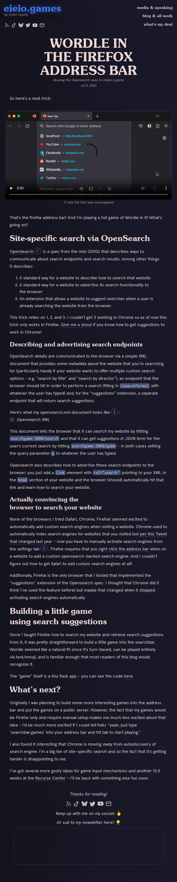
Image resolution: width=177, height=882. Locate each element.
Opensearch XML (30, 419)
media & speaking (155, 7)
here (128, 676)
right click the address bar (124, 549)
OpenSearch (22, 251)
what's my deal (158, 24)
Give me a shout (76, 324)
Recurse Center (50, 778)
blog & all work (158, 15)
